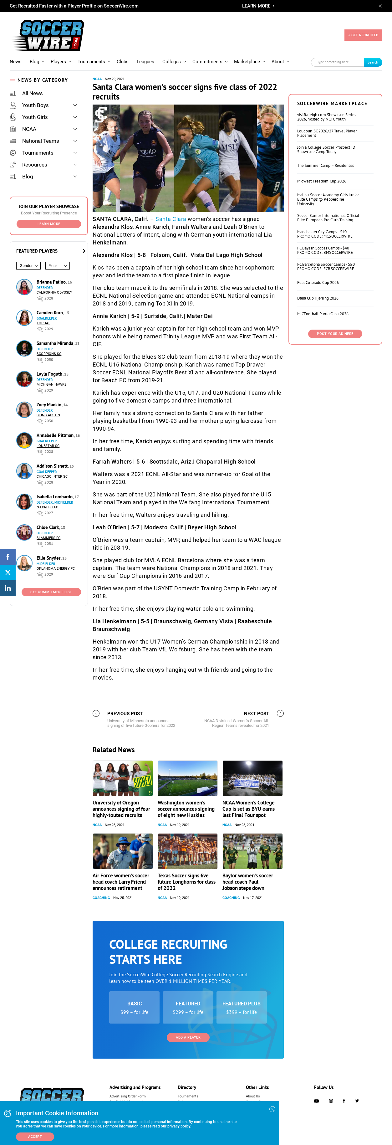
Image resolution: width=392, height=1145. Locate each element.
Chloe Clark (48, 527)
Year (53, 265)
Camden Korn (50, 313)
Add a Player (188, 1037)
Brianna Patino (52, 282)
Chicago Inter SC (52, 477)
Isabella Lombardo (55, 497)
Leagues (145, 61)
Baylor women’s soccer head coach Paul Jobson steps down (247, 881)
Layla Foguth (50, 374)
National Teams (34, 141)
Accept (35, 1137)
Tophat (43, 323)
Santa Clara (170, 219)
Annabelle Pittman (56, 435)
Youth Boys (29, 105)
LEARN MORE (256, 6)
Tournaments (91, 61)
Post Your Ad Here (335, 334)
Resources (28, 165)
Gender (26, 265)
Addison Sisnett (53, 466)
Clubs (123, 61)
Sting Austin (48, 415)
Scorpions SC (49, 354)
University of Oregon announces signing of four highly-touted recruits (121, 809)
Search (373, 62)
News (16, 61)
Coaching (101, 898)
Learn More (49, 224)
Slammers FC (48, 538)
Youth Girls (29, 117)
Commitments (207, 61)
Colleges (171, 61)
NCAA (23, 129)
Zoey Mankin (50, 405)
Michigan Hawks (52, 385)
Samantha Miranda (55, 343)
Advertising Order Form (127, 1096)
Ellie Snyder (49, 558)
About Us (253, 1096)
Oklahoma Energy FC (56, 569)
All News (26, 93)
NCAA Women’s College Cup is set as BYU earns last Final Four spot (248, 809)
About (278, 61)
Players (58, 61)
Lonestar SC (48, 446)
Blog (34, 61)
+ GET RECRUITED (363, 35)
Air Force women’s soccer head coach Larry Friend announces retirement (121, 881)
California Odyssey (54, 292)
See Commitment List (51, 592)
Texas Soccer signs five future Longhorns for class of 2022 (187, 881)
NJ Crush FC (47, 507)
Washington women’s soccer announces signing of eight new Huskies (186, 809)
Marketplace (247, 61)
